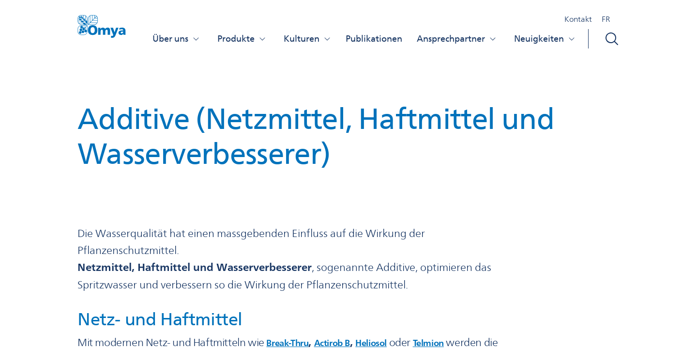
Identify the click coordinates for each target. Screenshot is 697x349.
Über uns (176, 38)
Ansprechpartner (457, 38)
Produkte (241, 38)
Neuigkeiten (545, 38)
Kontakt (578, 19)
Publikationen (374, 38)
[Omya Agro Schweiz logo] (101, 30)
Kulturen (307, 38)
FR (606, 19)
